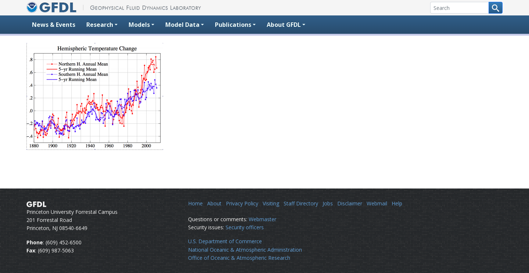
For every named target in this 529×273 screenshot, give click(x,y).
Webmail (377, 203)
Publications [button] (233, 25)
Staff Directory (301, 203)
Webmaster (262, 219)
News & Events (53, 25)
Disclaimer (349, 203)
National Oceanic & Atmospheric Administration (245, 249)
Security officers (245, 227)
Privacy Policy (242, 203)
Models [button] (139, 25)
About (214, 203)
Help (397, 203)
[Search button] (496, 8)
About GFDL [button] (284, 25)
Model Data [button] (182, 25)
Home (195, 203)
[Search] (459, 8)
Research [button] (99, 25)
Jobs (328, 203)
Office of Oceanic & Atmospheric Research (239, 257)
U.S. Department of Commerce (225, 241)
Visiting (271, 203)
